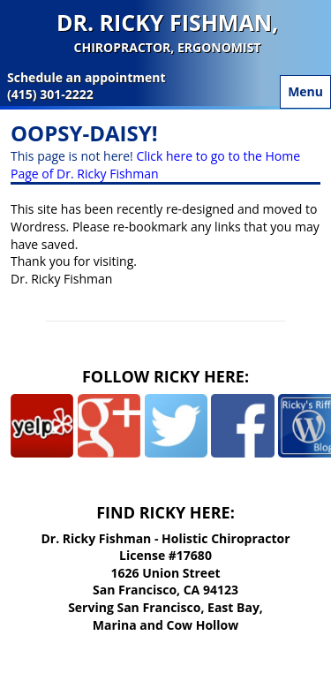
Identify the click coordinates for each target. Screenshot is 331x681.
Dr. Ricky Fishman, (167, 32)
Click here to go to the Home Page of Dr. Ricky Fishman (155, 165)
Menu (305, 91)
